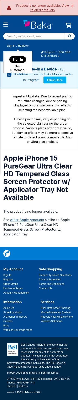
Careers (7, 321)
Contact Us (45, 288)
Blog (6, 325)
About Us (8, 307)
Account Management (16, 292)
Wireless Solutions (51, 321)
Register (23, 45)
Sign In (11, 45)
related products (42, 10)
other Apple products (27, 220)
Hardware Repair (13, 288)
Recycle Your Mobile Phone (57, 316)
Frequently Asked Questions (55, 275)
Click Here (55, 80)
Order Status (10, 283)
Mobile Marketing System (56, 312)
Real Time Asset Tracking (55, 307)
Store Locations (12, 312)
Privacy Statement (50, 279)
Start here (17, 74)
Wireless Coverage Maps (17, 329)
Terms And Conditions (51, 283)
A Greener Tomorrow (15, 316)
